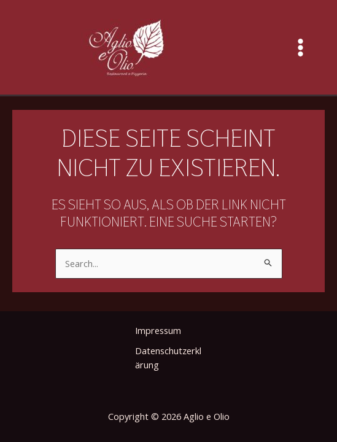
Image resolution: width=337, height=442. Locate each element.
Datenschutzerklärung (168, 357)
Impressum (158, 330)
